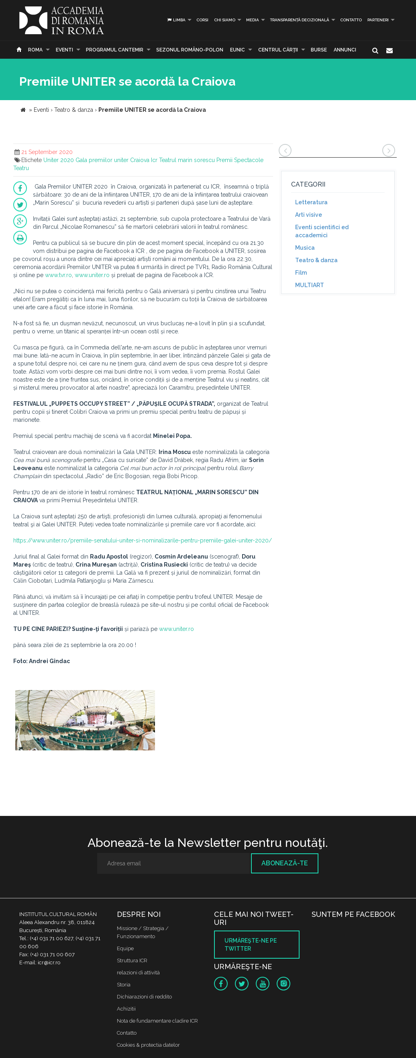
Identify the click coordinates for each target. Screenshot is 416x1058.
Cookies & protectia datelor (148, 1045)
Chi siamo (224, 20)
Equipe (125, 948)
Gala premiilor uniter (101, 160)
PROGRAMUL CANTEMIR (114, 50)
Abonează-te (284, 863)
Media (252, 20)
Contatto (351, 20)
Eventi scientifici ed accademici (322, 231)
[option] (85, 725)
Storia (124, 985)
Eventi (64, 50)
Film (301, 272)
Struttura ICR (132, 960)
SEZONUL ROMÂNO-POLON (189, 50)
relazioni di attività (138, 973)
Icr (154, 160)
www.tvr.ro (58, 275)
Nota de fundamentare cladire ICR (157, 1021)
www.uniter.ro (92, 275)
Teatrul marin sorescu (187, 160)
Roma (35, 50)
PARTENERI (378, 20)
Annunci (345, 50)
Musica (305, 247)
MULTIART (309, 285)
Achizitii (126, 1009)
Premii (224, 160)
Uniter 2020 (58, 160)
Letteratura (311, 202)
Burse (319, 50)
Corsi (202, 20)
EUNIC (237, 50)
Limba (176, 20)
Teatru (21, 168)
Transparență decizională (299, 20)
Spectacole (248, 160)
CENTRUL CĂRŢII (278, 50)
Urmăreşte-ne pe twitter (250, 944)
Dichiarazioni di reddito (144, 997)
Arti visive (308, 215)
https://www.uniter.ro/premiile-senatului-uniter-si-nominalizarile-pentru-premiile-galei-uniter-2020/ (142, 540)
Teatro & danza (316, 260)
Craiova (139, 160)
